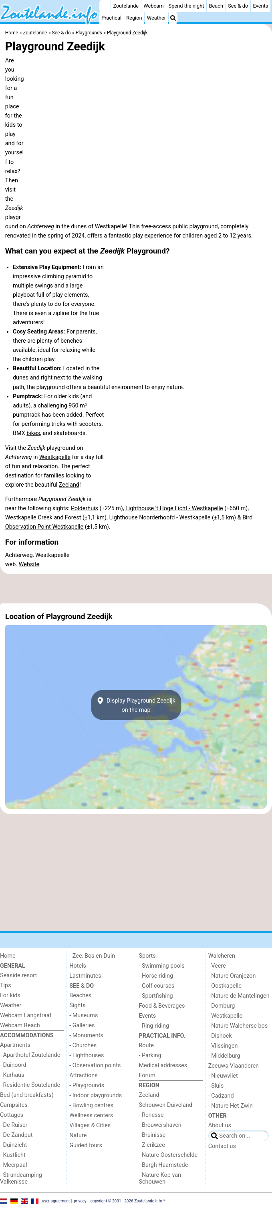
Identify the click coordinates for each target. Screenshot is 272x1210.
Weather (156, 18)
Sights (77, 1005)
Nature (78, 1135)
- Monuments (86, 1035)
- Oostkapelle (225, 985)
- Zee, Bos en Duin (92, 955)
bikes (33, 433)
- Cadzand (221, 1095)
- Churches (83, 1045)
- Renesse (151, 1115)
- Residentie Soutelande (30, 1085)
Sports (147, 955)
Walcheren (221, 955)
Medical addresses (163, 1065)
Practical (111, 18)
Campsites (14, 1105)
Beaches (80, 995)
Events (260, 6)
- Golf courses (157, 985)
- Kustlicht (13, 1155)
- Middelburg (224, 1055)
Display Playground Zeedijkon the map (136, 705)
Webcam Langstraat (26, 1015)
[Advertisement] (136, 589)
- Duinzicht (13, 1145)
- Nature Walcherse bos (238, 1025)
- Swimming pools (162, 965)
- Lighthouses (86, 1055)
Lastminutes (85, 975)
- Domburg (221, 1005)
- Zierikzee (152, 1145)
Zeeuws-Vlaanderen (233, 1065)
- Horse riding (156, 975)
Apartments (15, 1045)
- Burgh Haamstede (163, 1165)
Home (8, 955)
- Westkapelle (225, 1015)
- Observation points (95, 1065)
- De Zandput (16, 1135)
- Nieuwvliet (223, 1075)
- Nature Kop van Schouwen (160, 1178)
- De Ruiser (13, 1125)
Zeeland (69, 484)
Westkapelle (110, 226)
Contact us (222, 1146)
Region (134, 18)
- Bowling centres (91, 1105)
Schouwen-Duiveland (165, 1105)
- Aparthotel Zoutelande (30, 1055)
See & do (238, 6)
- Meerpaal (13, 1165)
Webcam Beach (20, 1025)
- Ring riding (154, 1025)
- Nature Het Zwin (230, 1105)
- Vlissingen (223, 1045)
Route (146, 1045)
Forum (147, 1075)
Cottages (11, 1115)
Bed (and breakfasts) (27, 1095)
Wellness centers (91, 1115)
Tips (5, 985)
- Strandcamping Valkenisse (21, 1178)
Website (29, 564)
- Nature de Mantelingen (239, 995)
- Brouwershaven (160, 1125)
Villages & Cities (90, 1125)
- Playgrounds (86, 1085)
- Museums (83, 1015)
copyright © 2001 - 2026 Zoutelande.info (126, 1200)
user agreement (56, 1200)
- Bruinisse (152, 1135)
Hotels (77, 965)
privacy (80, 1200)
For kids (10, 995)
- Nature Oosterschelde (168, 1155)
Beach (216, 6)
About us (219, 1125)
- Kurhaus (12, 1075)
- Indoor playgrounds (95, 1095)
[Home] (105, 6)
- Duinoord (13, 1065)
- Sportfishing (156, 995)
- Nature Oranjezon (232, 975)
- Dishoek (220, 1035)
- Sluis (216, 1085)
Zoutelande (126, 6)
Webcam (153, 6)
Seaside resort (18, 975)
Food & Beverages (162, 1005)
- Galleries (82, 1025)
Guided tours (85, 1145)
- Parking (150, 1055)
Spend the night (186, 6)
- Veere (217, 965)
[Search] (173, 18)
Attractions (83, 1075)
